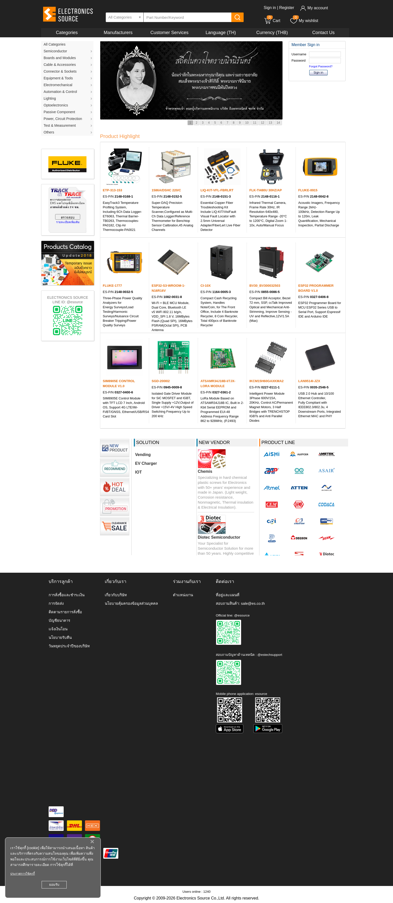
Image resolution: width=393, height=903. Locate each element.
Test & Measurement (60, 125)
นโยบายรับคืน (60, 637)
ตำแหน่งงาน (183, 595)
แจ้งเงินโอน (58, 629)
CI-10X (206, 285)
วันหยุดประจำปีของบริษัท (69, 646)
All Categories (54, 44)
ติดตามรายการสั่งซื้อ (65, 612)
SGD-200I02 (161, 381)
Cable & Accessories (60, 65)
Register (286, 8)
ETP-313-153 (112, 190)
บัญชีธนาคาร (59, 620)
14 (278, 122)
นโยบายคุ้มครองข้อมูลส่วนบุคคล (131, 603)
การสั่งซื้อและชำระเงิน (66, 595)
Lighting (50, 98)
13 (270, 122)
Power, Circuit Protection (63, 119)
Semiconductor (55, 51)
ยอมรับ (54, 884)
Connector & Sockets (60, 71)
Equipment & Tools (58, 78)
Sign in (270, 8)
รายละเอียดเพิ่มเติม (67, 222)
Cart (272, 21)
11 (254, 122)
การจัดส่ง (56, 603)
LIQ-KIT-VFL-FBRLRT (217, 190)
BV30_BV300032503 (264, 285)
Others (49, 132)
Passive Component (59, 112)
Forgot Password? (320, 66)
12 (262, 122)
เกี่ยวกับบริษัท (116, 595)
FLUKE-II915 (308, 190)
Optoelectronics (56, 105)
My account (314, 8)
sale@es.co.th (253, 603)
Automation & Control (60, 92)
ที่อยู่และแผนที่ (227, 595)
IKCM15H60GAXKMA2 (266, 381)
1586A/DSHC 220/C (166, 190)
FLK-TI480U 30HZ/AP (265, 190)
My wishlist (304, 21)
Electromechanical (58, 85)
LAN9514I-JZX (309, 381)
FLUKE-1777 (112, 285)
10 (246, 122)
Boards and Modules (60, 58)
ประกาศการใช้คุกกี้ (22, 873)
